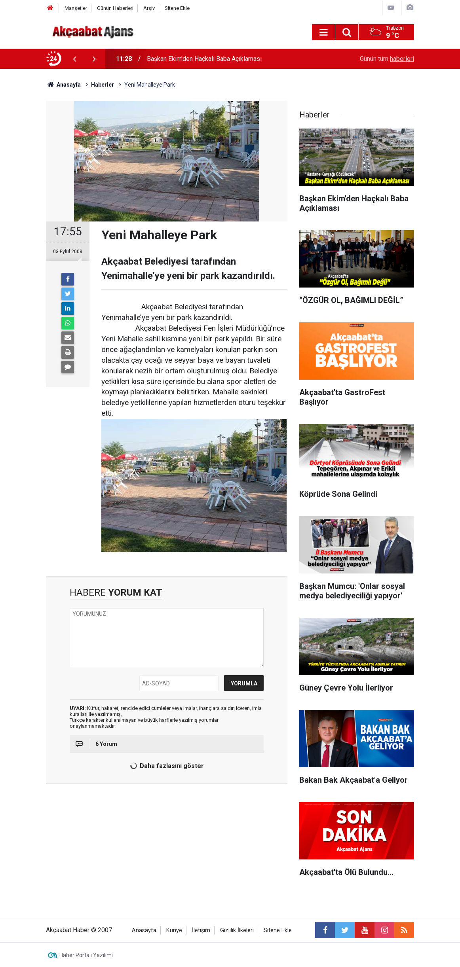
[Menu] (323, 32)
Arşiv (149, 8)
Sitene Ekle (177, 8)
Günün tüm (387, 58)
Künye (174, 930)
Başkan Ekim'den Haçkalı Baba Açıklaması (204, 58)
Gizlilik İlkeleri (237, 930)
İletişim (201, 930)
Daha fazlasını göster (165, 766)
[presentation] (74, 59)
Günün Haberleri (115, 8)
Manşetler (76, 8)
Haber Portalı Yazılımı (86, 955)
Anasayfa (144, 930)
